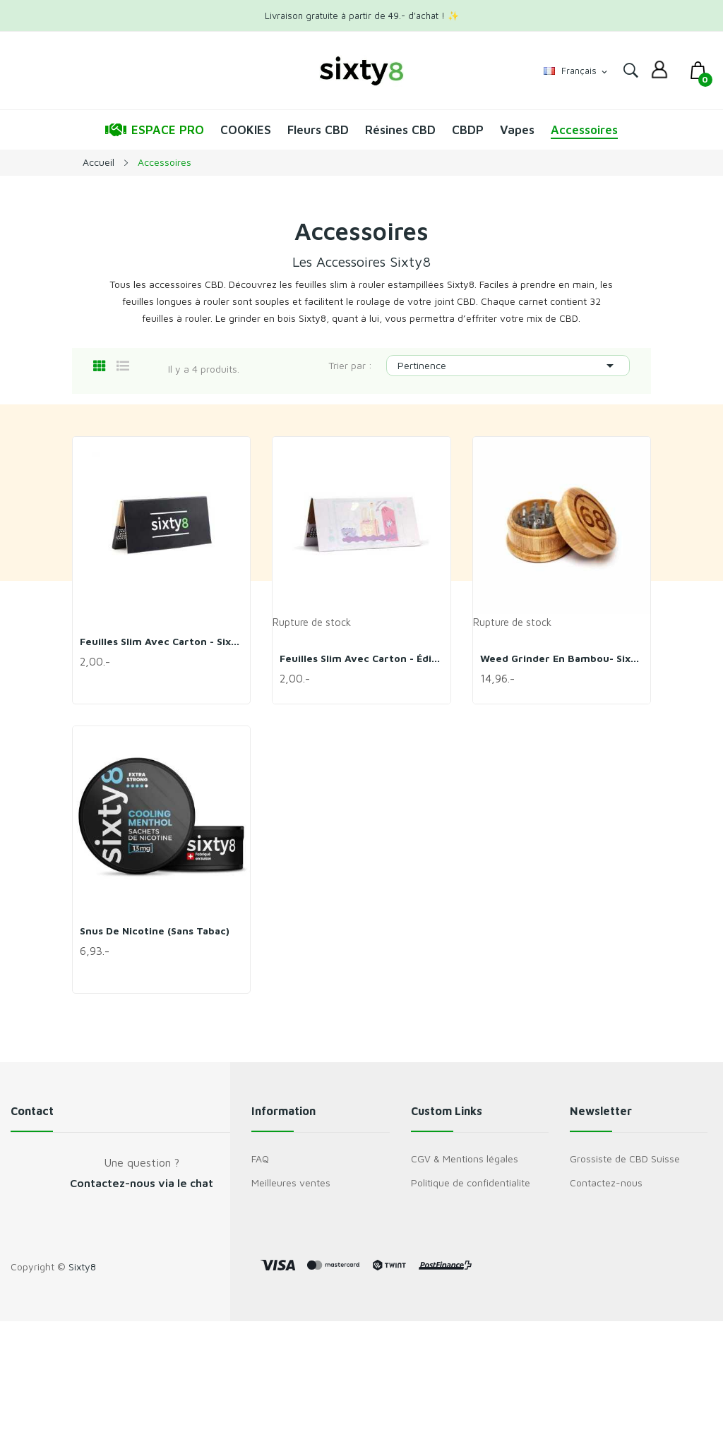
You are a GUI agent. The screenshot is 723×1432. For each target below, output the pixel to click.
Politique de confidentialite (470, 1183)
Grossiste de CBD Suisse (625, 1159)
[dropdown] (659, 70)
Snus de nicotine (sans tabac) (154, 931)
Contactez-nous (606, 1183)
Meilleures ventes (290, 1183)
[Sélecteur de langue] (576, 71)
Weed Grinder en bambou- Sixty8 (561, 658)
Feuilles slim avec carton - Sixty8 (161, 641)
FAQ (260, 1159)
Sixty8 (82, 1266)
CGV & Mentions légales (464, 1159)
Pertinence (508, 365)
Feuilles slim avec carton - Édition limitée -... (361, 658)
